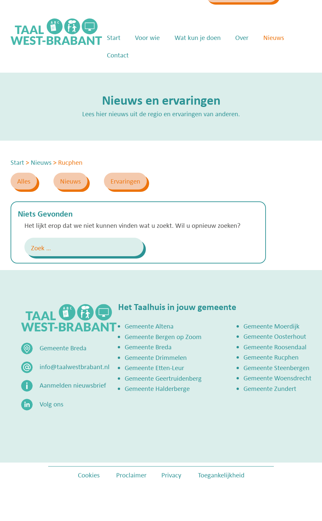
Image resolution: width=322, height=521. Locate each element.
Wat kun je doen (198, 56)
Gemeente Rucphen (271, 357)
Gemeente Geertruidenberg (163, 378)
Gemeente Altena (149, 325)
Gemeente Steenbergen (276, 367)
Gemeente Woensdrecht (277, 377)
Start (113, 56)
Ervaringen (125, 181)
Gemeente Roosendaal (274, 346)
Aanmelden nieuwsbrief (73, 385)
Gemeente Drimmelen (156, 357)
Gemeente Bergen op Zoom (163, 336)
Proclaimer (131, 474)
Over (241, 56)
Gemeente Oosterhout (274, 336)
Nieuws (273, 56)
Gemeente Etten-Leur (154, 367)
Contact (118, 73)
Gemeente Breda (148, 346)
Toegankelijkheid (221, 474)
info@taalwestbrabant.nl (161, 12)
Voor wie (147, 56)
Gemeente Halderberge (157, 388)
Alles (23, 181)
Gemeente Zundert (269, 388)
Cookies (89, 474)
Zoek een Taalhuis (246, 12)
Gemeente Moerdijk (271, 325)
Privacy (171, 474)
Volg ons (51, 403)
